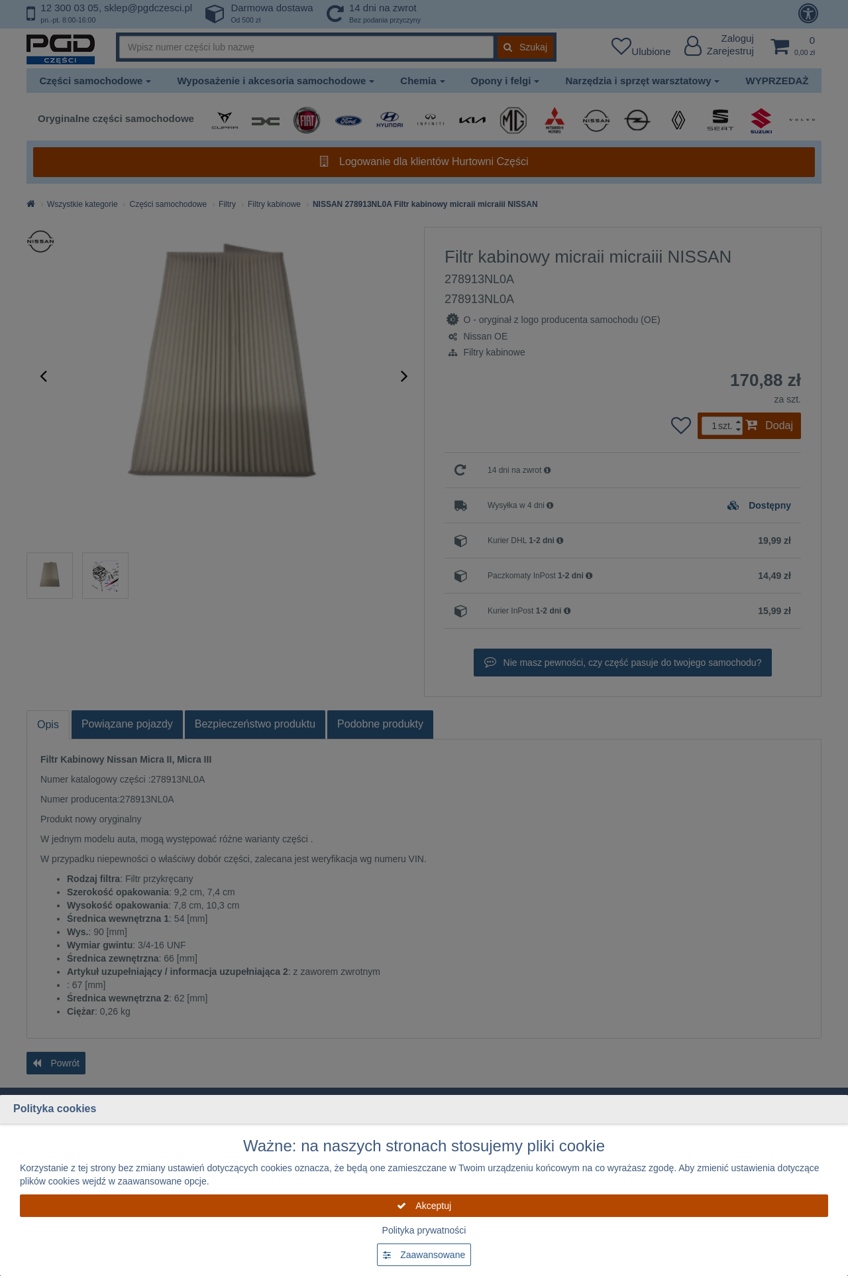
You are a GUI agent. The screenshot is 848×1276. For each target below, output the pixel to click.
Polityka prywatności (424, 1230)
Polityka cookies (54, 1108)
